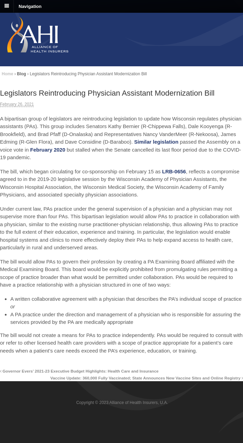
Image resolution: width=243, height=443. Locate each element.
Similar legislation (156, 142)
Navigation (30, 6)
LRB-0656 (174, 171)
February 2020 (47, 150)
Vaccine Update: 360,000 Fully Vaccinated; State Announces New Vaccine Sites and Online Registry (146, 378)
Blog (21, 73)
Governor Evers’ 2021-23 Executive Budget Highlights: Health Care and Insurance (79, 371)
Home (7, 73)
